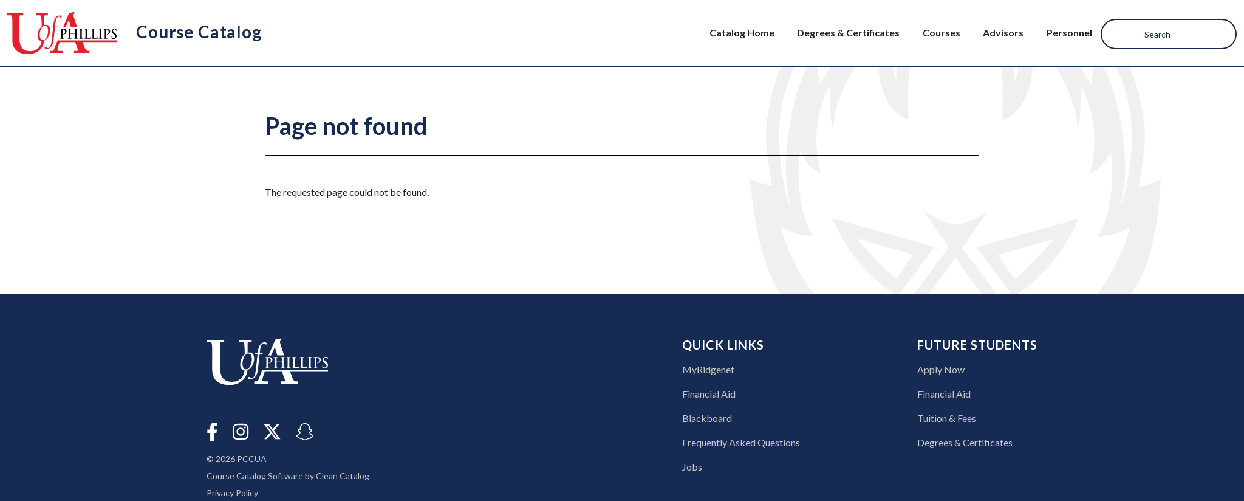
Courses (941, 32)
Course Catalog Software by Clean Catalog (288, 476)
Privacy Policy (232, 493)
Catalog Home (741, 32)
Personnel (1069, 32)
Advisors (1003, 32)
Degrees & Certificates (848, 32)
